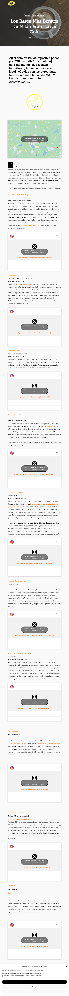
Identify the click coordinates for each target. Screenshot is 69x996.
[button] (66, 966)
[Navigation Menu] (60, 3)
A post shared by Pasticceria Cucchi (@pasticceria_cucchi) (34, 563)
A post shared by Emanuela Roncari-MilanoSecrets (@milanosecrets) (34, 635)
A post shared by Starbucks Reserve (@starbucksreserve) (34, 708)
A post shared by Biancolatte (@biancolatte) (34, 946)
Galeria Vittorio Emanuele (31, 226)
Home (10, 893)
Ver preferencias (34, 992)
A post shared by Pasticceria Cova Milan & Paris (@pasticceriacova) (34, 474)
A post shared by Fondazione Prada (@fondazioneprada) (34, 257)
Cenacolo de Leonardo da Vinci (48, 744)
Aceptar (34, 982)
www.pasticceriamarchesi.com (18, 819)
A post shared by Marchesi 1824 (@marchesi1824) (34, 868)
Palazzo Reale (27, 284)
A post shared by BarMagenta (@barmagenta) (34, 789)
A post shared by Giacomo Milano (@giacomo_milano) (34, 333)
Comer (27, 15)
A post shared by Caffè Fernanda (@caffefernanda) (34, 397)
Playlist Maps (38, 15)
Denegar (34, 987)
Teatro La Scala (49, 426)
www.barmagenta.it (14, 738)
